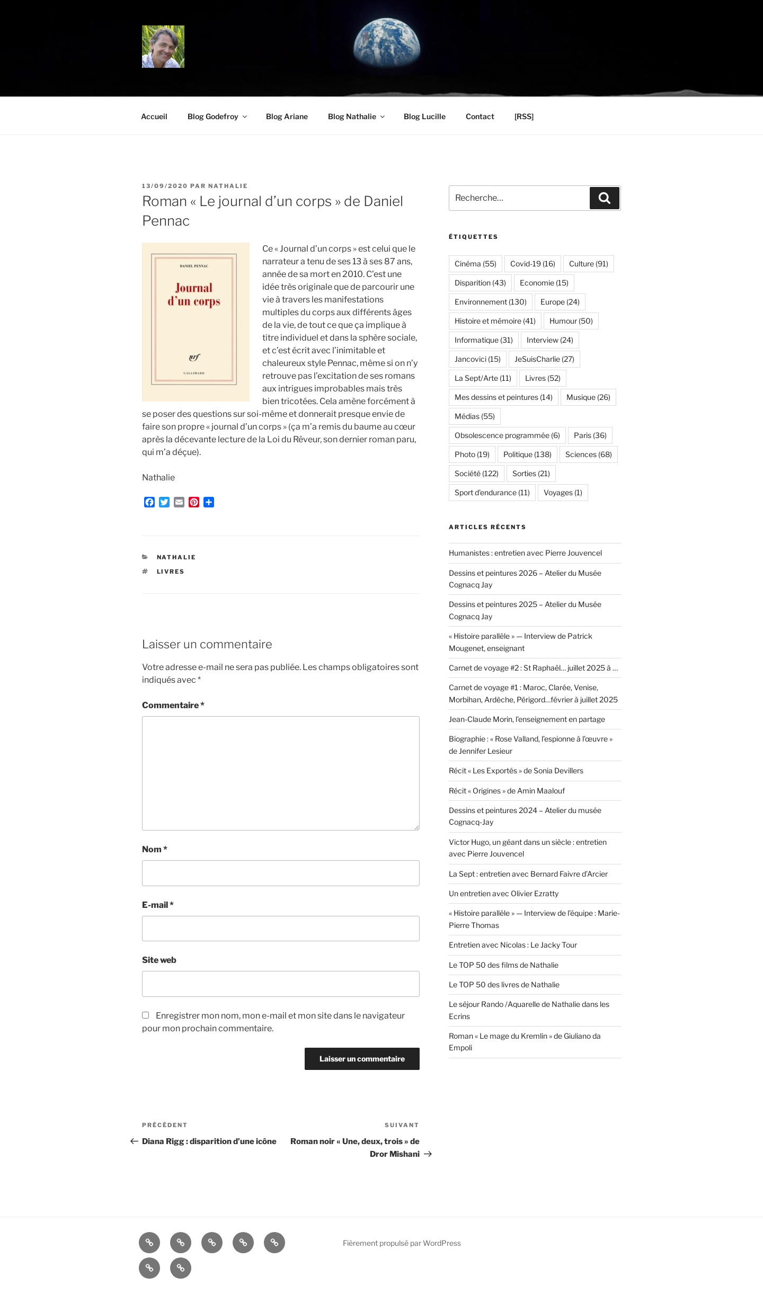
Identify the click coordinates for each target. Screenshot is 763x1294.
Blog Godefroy (218, 116)
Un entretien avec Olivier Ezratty (503, 893)
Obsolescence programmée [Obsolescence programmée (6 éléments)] (507, 435)
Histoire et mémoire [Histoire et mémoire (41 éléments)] (495, 320)
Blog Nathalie (357, 116)
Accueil (154, 116)
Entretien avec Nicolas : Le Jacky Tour (513, 944)
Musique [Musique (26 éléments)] (588, 396)
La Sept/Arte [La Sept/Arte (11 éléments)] (483, 377)
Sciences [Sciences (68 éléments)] (588, 454)
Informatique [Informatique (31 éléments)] (484, 339)
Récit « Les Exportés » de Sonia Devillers (516, 770)
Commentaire (173, 705)
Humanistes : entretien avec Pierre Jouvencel (525, 552)
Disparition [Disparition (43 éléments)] (480, 282)
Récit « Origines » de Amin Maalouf (507, 790)
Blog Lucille (425, 116)
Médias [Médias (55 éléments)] (475, 416)
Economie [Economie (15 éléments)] (544, 282)
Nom (154, 849)
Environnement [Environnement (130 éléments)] (491, 301)
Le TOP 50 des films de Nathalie (503, 964)
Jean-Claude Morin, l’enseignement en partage (527, 719)
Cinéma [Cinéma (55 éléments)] (475, 263)
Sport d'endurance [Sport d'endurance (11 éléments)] (492, 492)
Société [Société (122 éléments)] (477, 473)
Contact (480, 116)
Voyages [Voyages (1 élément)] (563, 492)
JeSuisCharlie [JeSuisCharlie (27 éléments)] (544, 358)
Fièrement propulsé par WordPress (402, 1242)
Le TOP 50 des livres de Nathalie (504, 984)
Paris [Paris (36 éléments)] (590, 435)
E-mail (158, 905)
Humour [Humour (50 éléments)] (571, 320)
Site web (159, 960)
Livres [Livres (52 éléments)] (543, 377)
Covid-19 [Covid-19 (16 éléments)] (532, 263)
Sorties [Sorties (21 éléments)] (531, 473)
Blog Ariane (287, 116)
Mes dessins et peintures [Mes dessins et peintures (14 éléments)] (504, 396)
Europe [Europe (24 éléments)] (560, 301)
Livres (171, 571)
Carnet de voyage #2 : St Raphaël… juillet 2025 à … (533, 667)
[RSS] (524, 116)
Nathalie (228, 186)
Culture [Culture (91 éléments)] (588, 263)
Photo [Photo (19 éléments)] (472, 454)
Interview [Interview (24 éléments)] (550, 339)
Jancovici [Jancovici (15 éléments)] (478, 358)
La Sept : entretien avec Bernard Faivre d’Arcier (528, 873)
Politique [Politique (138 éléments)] (527, 454)
